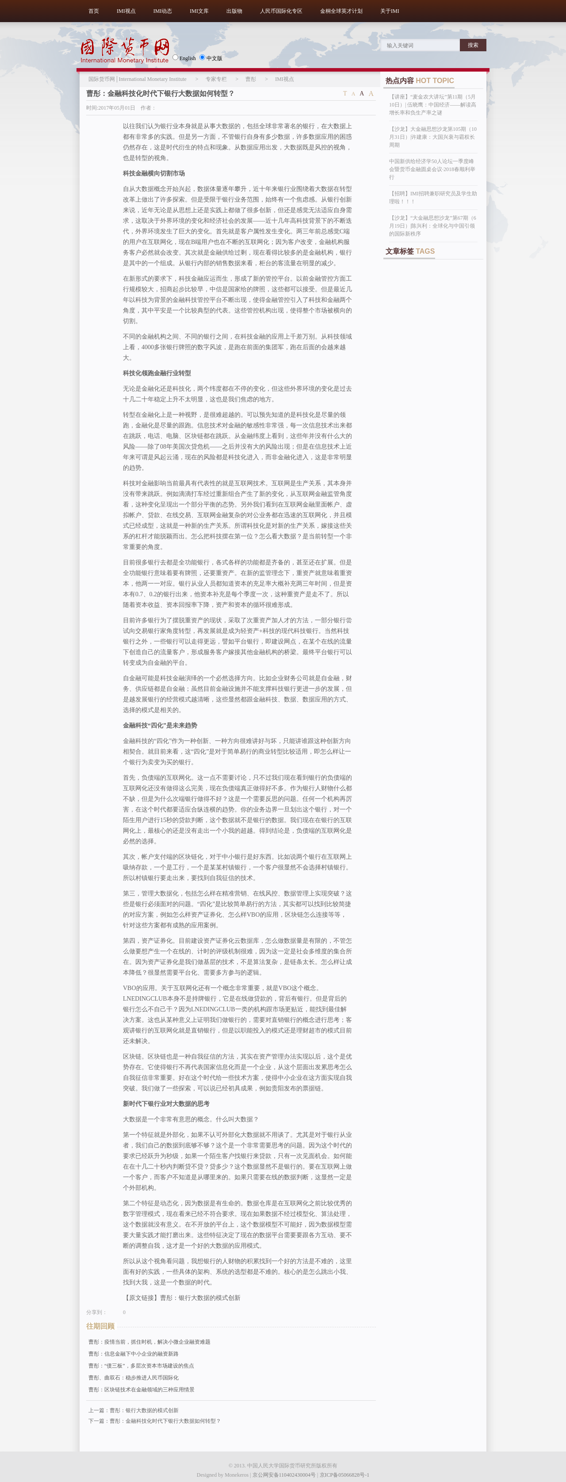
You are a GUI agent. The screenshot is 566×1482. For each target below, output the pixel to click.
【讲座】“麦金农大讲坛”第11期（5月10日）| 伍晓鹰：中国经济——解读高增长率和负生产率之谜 (432, 105)
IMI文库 (199, 11)
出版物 (234, 11)
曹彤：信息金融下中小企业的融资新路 (133, 1354)
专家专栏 (216, 79)
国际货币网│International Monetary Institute (137, 79)
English (184, 57)
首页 (93, 11)
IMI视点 (126, 11)
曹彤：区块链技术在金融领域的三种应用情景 (141, 1390)
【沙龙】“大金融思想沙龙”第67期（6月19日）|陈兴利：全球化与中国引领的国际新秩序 (432, 226)
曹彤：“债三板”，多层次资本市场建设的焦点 (141, 1366)
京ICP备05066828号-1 (345, 1475)
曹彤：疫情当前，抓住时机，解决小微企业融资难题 (149, 1342)
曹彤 (250, 79)
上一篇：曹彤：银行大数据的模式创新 (133, 1410)
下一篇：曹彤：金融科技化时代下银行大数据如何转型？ (154, 1421)
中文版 (210, 57)
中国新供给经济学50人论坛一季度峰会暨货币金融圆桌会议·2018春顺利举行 (432, 169)
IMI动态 (162, 11)
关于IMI (389, 11)
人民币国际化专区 (281, 11)
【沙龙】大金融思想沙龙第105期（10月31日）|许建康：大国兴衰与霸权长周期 (433, 137)
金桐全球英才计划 (341, 11)
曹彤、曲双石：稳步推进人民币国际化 (133, 1378)
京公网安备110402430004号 (284, 1475)
